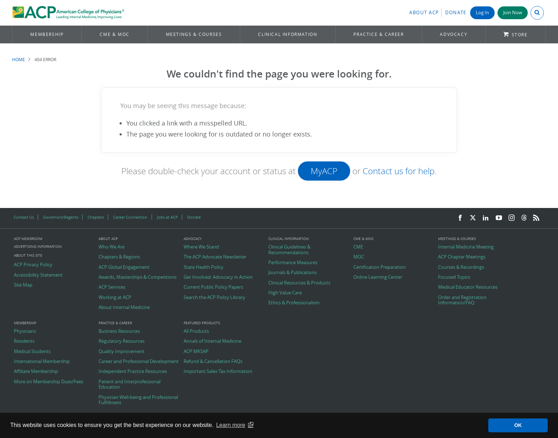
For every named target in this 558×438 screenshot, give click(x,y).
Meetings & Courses (194, 34)
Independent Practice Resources (133, 371)
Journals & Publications (292, 273)
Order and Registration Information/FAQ (462, 300)
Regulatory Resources (121, 341)
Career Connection (130, 217)
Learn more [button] (230, 425)
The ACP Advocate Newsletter (215, 257)
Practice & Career (378, 34)
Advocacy (453, 34)
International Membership (42, 361)
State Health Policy (203, 267)
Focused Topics (454, 277)
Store (520, 35)
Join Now (512, 13)
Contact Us (24, 217)
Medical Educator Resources (468, 287)
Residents (24, 341)
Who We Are (112, 247)
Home (18, 60)
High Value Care (285, 293)
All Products (196, 331)
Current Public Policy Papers (213, 287)
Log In (482, 13)
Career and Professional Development (139, 361)
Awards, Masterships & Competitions (138, 277)
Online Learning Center (377, 277)
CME (358, 247)
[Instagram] (512, 218)
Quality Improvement (121, 351)
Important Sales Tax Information (218, 371)
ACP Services (112, 287)
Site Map (23, 285)
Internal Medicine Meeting (466, 247)
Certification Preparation (379, 267)
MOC (358, 257)
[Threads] (524, 218)
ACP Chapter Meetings (461, 257)
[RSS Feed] (536, 218)
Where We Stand (201, 247)
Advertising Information (38, 246)
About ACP (424, 13)
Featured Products (202, 323)
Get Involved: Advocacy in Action (218, 277)
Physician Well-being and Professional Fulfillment (138, 400)
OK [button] (518, 425)
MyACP (324, 171)
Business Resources (119, 331)
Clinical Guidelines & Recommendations (289, 249)
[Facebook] (460, 218)
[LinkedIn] (486, 218)
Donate (456, 13)
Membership (46, 34)
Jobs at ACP (167, 217)
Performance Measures (292, 263)
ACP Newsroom (28, 239)
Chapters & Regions (119, 257)
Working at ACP (115, 297)
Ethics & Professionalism (294, 303)
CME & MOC (114, 34)
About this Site (28, 255)
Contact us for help (399, 171)
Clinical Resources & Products (299, 283)
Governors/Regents (60, 217)
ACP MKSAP (196, 351)
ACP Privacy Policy (33, 265)
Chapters (96, 217)
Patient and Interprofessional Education (129, 384)
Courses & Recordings (461, 267)
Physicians (25, 331)
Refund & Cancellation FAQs (213, 361)
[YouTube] (499, 218)
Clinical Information (287, 34)
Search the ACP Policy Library (214, 297)
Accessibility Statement (38, 275)
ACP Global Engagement (124, 267)
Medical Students (32, 351)
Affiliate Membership (36, 371)
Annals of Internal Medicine (212, 341)
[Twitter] (473, 218)
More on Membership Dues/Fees (48, 382)
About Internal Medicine (124, 307)
